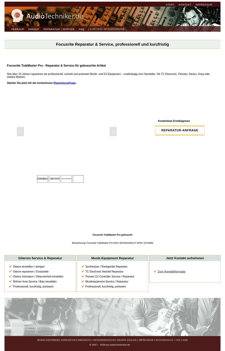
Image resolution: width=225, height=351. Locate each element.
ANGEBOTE (84, 340)
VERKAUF (17, 29)
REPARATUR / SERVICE (59, 29)
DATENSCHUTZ (164, 340)
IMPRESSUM (204, 4)
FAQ (81, 29)
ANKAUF (33, 29)
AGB (185, 340)
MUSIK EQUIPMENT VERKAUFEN (56, 340)
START (170, 4)
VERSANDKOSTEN (104, 340)
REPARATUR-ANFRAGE (179, 130)
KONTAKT (185, 4)
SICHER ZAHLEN (126, 340)
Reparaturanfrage (65, 83)
